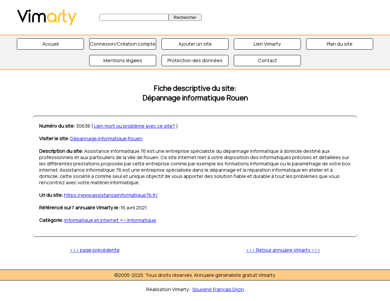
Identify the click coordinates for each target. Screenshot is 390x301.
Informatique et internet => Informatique (110, 220)
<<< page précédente (95, 250)
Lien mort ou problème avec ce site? (134, 126)
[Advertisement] (299, 16)
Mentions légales (122, 60)
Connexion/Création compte (123, 44)
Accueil (50, 44)
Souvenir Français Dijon (218, 289)
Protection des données (195, 60)
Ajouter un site (195, 44)
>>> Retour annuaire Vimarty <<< (283, 250)
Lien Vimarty (267, 44)
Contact (267, 60)
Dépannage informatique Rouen (106, 138)
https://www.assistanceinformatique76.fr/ (111, 195)
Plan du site (340, 44)
